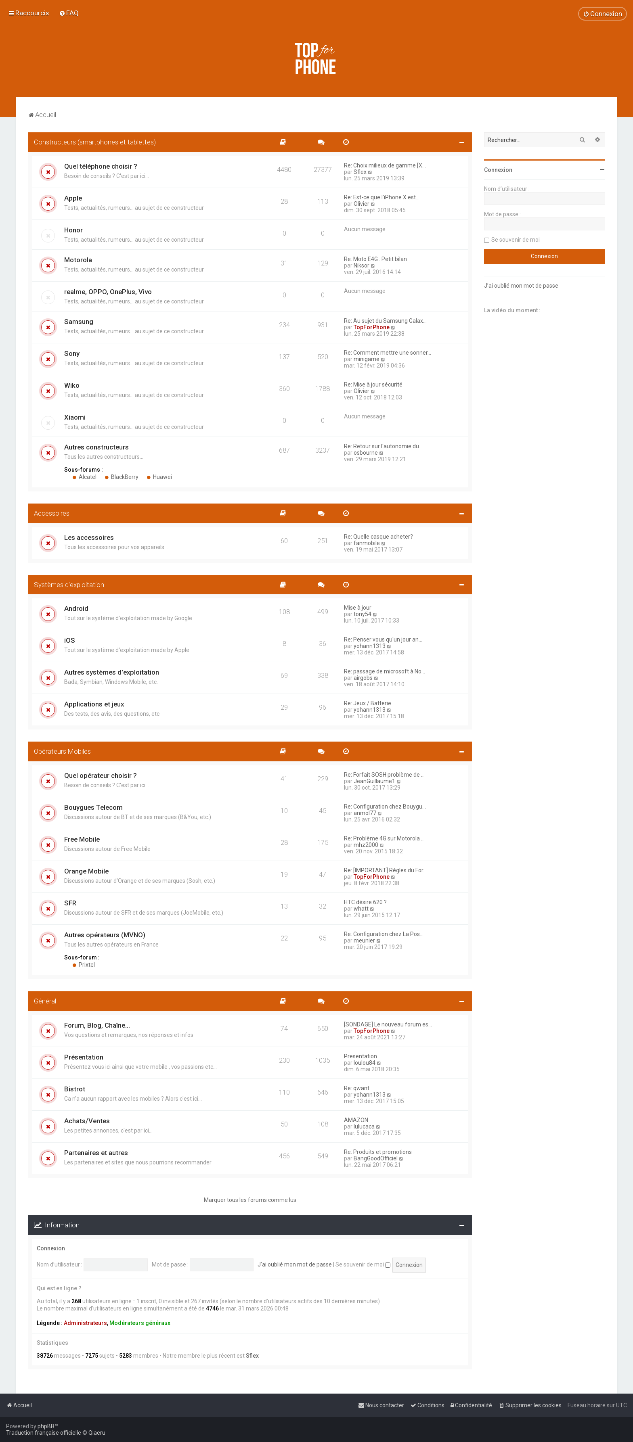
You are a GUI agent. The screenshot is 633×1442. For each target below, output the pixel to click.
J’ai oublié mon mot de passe (295, 1264)
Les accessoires (89, 537)
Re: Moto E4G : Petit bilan (375, 259)
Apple (73, 198)
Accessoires (51, 513)
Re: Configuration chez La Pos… (383, 934)
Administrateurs (85, 1323)
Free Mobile (82, 839)
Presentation (360, 1056)
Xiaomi (75, 417)
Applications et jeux (94, 704)
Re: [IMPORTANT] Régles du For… (385, 870)
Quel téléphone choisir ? (100, 166)
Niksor (361, 265)
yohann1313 (370, 646)
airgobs (363, 678)
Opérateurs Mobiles (62, 751)
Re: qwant (356, 1088)
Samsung (78, 322)
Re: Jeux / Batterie (367, 703)
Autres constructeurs (96, 447)
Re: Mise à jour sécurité (373, 384)
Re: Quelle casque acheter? (378, 536)
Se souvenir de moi (362, 1264)
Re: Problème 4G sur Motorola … (384, 838)
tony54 (362, 614)
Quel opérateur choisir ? (100, 775)
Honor (73, 230)
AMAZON (356, 1120)
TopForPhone (372, 327)
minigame (366, 359)
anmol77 (365, 813)
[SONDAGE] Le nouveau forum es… (388, 1024)
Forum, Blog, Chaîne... (97, 1025)
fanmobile (367, 543)
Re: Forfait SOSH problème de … (384, 774)
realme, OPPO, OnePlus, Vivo (108, 292)
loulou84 (364, 1063)
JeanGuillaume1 (374, 781)
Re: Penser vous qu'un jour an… (383, 639)
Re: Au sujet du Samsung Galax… (385, 321)
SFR (70, 903)
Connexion (51, 1248)
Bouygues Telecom (93, 807)
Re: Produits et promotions (378, 1152)
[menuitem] (69, 13)
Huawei (159, 477)
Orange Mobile (86, 871)
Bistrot (74, 1089)
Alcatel (84, 477)
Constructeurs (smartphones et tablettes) (95, 142)
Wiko (72, 385)
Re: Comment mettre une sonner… (387, 352)
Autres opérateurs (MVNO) (104, 935)
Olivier (361, 204)
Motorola (78, 260)
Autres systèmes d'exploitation (111, 672)
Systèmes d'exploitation (69, 585)
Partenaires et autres (96, 1153)
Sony (72, 353)
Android (76, 608)
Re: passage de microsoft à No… (384, 671)
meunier (364, 940)
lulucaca (364, 1126)
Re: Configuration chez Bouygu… (385, 806)
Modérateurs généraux (139, 1323)
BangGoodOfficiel (376, 1158)
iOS (69, 640)
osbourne (366, 452)
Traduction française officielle (43, 1432)
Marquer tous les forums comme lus (250, 1200)
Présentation (83, 1057)
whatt (361, 908)
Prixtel (83, 964)
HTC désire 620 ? (365, 902)
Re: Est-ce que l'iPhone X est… (381, 197)
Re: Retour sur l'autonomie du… (383, 446)
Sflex (360, 172)
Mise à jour (357, 607)
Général (45, 1001)
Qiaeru (96, 1432)
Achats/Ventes (87, 1121)
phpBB (46, 1426)
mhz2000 (366, 845)
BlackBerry (121, 477)
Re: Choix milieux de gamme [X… (385, 165)
